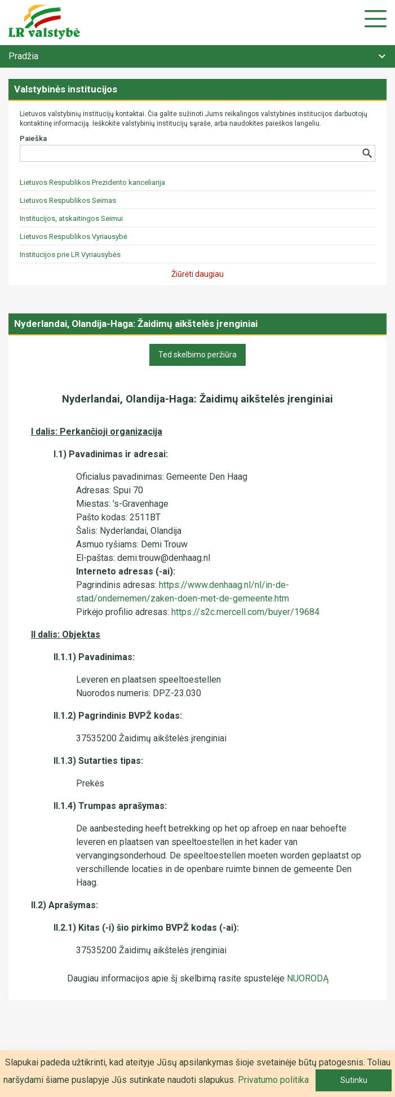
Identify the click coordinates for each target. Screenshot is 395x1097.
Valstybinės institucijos (65, 89)
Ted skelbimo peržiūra (197, 354)
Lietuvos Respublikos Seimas (68, 200)
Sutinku (353, 1080)
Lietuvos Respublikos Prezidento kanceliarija (92, 182)
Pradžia (23, 56)
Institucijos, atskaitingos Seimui (71, 218)
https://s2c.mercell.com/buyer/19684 (245, 612)
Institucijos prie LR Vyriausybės (70, 254)
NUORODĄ (308, 978)
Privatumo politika (273, 1079)
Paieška (33, 138)
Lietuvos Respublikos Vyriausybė (73, 236)
